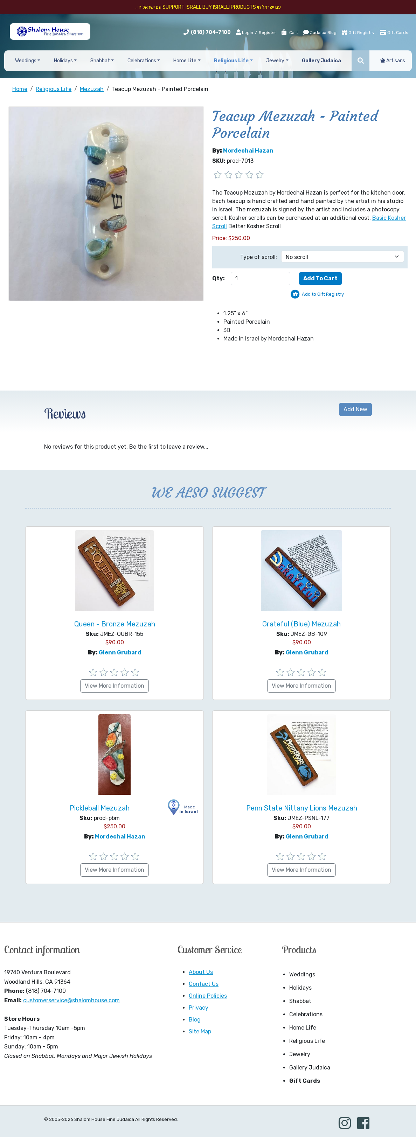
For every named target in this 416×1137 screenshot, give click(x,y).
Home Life (302, 1027)
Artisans (392, 61)
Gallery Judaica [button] (321, 61)
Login (244, 32)
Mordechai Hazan (248, 150)
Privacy (198, 1007)
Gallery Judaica (309, 1067)
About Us (201, 972)
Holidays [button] (63, 61)
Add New (355, 409)
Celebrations (306, 1014)
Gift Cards (394, 32)
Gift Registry (358, 32)
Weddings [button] (25, 61)
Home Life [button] (184, 61)
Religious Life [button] (231, 61)
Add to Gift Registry (323, 294)
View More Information (114, 685)
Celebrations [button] (141, 61)
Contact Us (204, 984)
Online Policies (208, 995)
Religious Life (307, 1041)
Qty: (218, 278)
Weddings (302, 974)
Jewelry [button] (275, 61)
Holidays (300, 987)
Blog (195, 1019)
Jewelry (299, 1054)
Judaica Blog (320, 32)
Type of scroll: (258, 257)
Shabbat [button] (100, 61)
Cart (289, 32)
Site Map (200, 1031)
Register (267, 32)
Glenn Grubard (120, 652)
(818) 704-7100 (211, 32)
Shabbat (300, 1001)
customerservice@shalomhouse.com (71, 1000)
